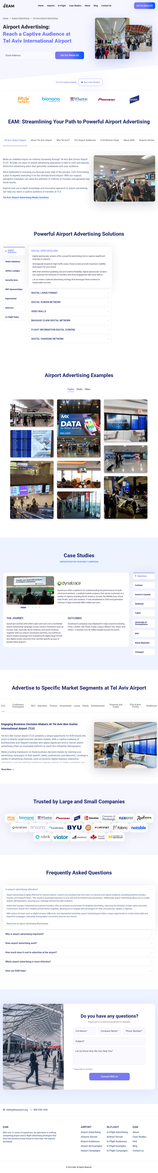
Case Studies (75, 6)
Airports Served (89, 1137)
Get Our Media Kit (144, 5)
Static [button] (79, 389)
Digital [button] (71, 389)
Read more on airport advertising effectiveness (27, 923)
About (87, 6)
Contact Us (106, 6)
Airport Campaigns (90, 1150)
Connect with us (109, 1076)
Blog (96, 6)
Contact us (138, 1150)
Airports (50, 6)
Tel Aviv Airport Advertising (45, 18)
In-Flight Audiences (117, 1141)
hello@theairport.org (15, 1110)
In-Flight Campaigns (117, 1150)
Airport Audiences (90, 1141)
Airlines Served (115, 1137)
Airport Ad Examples (91, 1146)
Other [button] (88, 389)
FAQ (135, 1141)
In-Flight (62, 6)
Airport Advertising (20, 18)
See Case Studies (90, 82)
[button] (23, 607)
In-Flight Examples (116, 1146)
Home (41, 6)
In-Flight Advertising (117, 1132)
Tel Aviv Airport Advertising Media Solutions (26, 197)
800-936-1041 (39, 1110)
